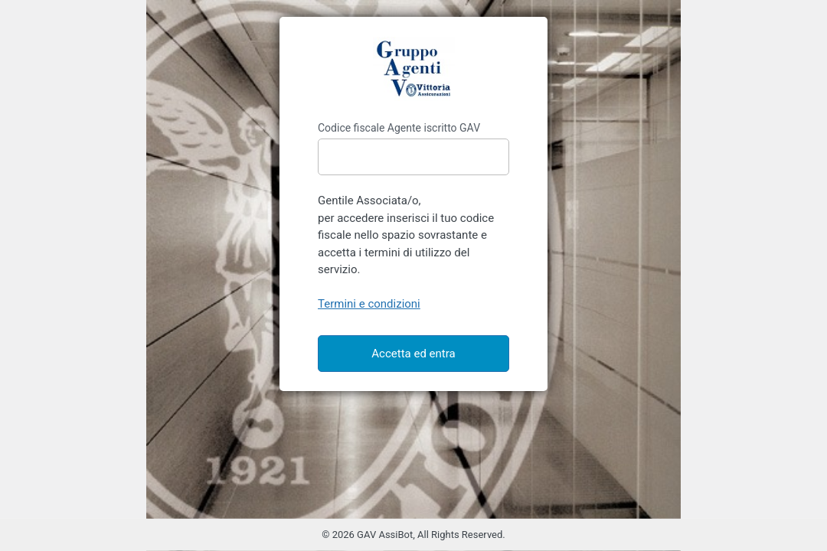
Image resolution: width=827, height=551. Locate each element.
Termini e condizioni (369, 304)
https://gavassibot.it (413, 69)
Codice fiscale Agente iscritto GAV (399, 128)
